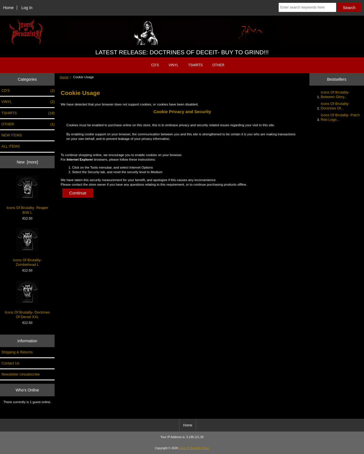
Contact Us (10, 363)
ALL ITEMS (10, 146)
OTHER (218, 65)
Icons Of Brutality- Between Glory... (335, 94)
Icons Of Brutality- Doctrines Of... (335, 105)
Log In (26, 7)
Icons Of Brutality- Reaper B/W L (27, 195)
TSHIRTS (195, 65)
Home (8, 7)
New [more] (27, 162)
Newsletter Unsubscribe (20, 374)
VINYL (174, 65)
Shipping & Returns (17, 352)
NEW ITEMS (11, 135)
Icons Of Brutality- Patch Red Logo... (340, 117)
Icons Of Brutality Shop (194, 448)
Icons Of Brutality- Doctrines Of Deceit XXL (27, 300)
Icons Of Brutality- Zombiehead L (27, 247)
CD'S (155, 65)
